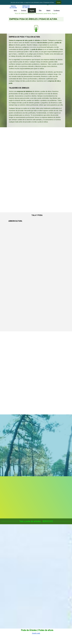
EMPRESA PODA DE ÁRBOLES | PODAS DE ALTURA (33, 19)
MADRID (13, 6)
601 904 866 (13, 7)
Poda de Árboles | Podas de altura (37, 630)
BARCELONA (26, 6)
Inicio (15, 10)
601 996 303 (26, 7)
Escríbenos (57, 10)
